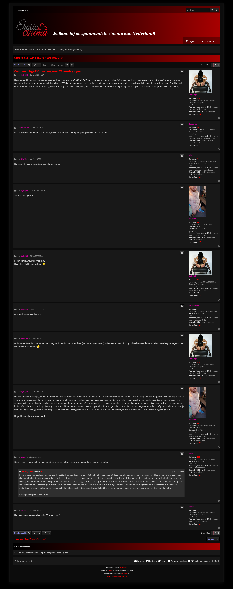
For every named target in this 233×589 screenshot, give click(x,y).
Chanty (192, 453)
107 (198, 98)
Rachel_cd (193, 124)
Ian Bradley (123, 567)
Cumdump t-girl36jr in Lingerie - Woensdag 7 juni (39, 58)
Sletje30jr (193, 94)
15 (198, 128)
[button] (218, 65)
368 (198, 457)
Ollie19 (191, 155)
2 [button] (215, 65)
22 (198, 222)
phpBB (109, 570)
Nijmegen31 (193, 219)
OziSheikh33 (194, 305)
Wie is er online (22, 546)
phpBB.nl (125, 573)
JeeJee (191, 507)
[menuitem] (209, 41)
